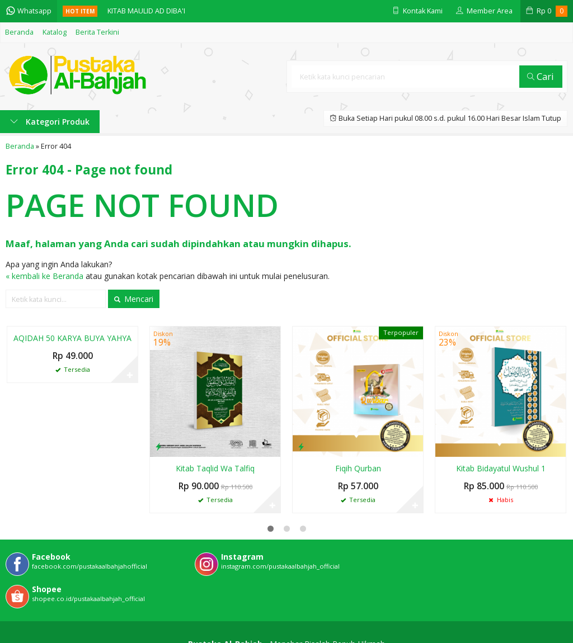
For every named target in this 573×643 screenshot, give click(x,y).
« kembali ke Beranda (44, 276)
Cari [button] (540, 76)
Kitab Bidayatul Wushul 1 (501, 468)
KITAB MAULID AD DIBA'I (146, 11)
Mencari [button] (133, 299)
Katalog (55, 32)
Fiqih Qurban (358, 468)
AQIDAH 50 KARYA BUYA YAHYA (72, 338)
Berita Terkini (97, 32)
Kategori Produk (50, 121)
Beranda (19, 32)
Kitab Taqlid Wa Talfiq (215, 468)
